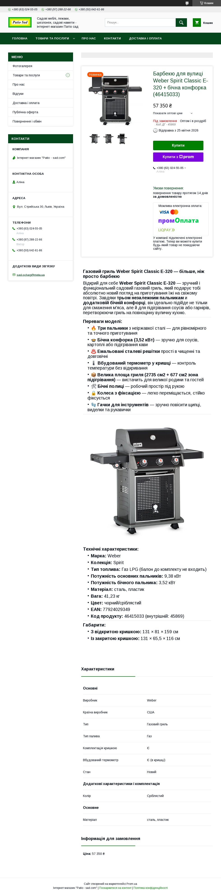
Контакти (112, 38)
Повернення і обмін (27, 121)
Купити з (178, 157)
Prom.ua (132, 883)
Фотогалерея (22, 66)
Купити (178, 145)
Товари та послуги (52, 38)
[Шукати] (181, 22)
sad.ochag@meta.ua (31, 274)
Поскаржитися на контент (115, 887)
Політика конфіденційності (151, 887)
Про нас (89, 38)
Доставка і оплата (145, 38)
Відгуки (18, 93)
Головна (19, 38)
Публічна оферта (25, 112)
